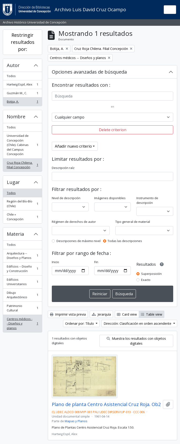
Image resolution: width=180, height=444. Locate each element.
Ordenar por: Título (80, 323)
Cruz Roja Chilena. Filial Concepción (22, 164)
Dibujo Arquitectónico (22, 295)
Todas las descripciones (125, 241)
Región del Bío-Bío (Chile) (22, 203)
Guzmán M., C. (22, 94)
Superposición (151, 274)
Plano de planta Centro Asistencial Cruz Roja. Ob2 (106, 404)
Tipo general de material (132, 222)
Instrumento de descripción (147, 200)
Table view (151, 314)
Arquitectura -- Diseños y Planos (22, 255)
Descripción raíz (63, 168)
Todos (11, 76)
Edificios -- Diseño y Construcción (22, 268)
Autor (13, 65)
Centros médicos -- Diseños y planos (22, 323)
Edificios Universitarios (22, 281)
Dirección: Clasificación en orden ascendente (138, 323)
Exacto (145, 280)
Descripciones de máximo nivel (78, 241)
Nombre (16, 116)
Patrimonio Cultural (22, 308)
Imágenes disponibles (110, 198)
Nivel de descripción (66, 198)
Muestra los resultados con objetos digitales (136, 341)
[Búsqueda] (112, 96)
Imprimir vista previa (68, 314)
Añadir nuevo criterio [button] (73, 146)
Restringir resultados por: (22, 42)
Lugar (13, 182)
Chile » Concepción (22, 216)
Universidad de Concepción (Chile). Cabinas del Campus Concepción (22, 145)
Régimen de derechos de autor (74, 222)
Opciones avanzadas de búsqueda (89, 72)
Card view (127, 314)
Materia (15, 234)
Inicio (55, 262)
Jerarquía (101, 314)
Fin (96, 262)
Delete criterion (112, 129)
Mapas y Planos (76, 421)
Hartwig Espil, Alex (22, 85)
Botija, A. (22, 102)
